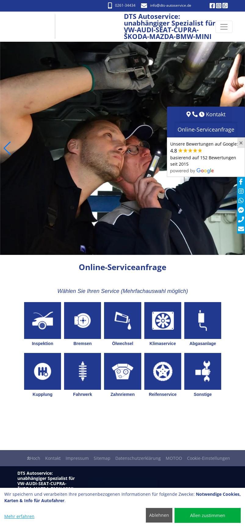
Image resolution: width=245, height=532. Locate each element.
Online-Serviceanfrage (206, 129)
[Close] (241, 143)
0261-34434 (121, 5)
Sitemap (102, 458)
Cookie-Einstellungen (208, 458)
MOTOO (174, 458)
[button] (7, 148)
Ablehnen (159, 515)
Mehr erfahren (19, 516)
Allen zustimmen (207, 515)
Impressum (77, 458)
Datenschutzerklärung (138, 458)
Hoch (33, 458)
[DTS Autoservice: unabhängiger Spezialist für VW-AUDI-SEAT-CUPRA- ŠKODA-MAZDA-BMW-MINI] (35, 27)
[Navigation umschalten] (223, 27)
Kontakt (53, 458)
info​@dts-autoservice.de (166, 5)
